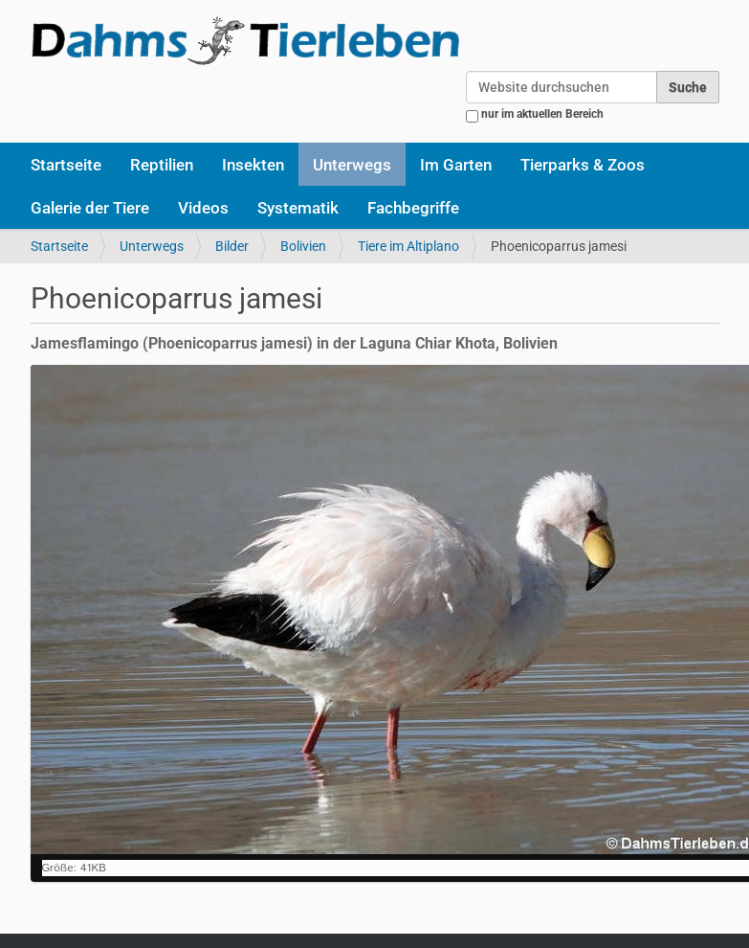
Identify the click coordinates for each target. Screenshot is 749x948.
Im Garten (456, 164)
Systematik (298, 207)
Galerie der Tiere (90, 207)
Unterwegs (352, 164)
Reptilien (161, 164)
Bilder (232, 246)
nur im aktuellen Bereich (542, 114)
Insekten (253, 164)
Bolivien (303, 246)
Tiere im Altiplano (408, 246)
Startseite (66, 164)
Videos (203, 207)
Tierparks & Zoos (582, 164)
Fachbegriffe (413, 207)
